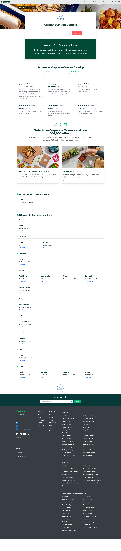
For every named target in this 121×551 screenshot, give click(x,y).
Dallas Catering (66, 413)
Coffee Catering (87, 494)
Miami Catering (66, 428)
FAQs (39, 410)
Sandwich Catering (88, 514)
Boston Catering (66, 416)
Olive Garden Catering (68, 458)
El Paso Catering (66, 445)
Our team (52, 420)
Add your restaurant (43, 407)
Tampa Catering (87, 422)
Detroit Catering (87, 433)
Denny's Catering (66, 478)
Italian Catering (66, 505)
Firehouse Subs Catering (69, 461)
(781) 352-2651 (25, 418)
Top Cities (65, 405)
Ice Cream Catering (67, 502)
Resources (41, 403)
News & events (53, 423)
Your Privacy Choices (21, 444)
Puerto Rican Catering (68, 514)
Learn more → (67, 181)
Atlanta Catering (87, 416)
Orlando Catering (88, 430)
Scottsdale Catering (88, 447)
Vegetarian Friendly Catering (70, 522)
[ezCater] (6, 2)
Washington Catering (89, 413)
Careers (51, 407)
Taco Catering (66, 519)
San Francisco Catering (89, 408)
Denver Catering (66, 425)
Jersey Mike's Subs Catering (91, 461)
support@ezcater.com (27, 421)
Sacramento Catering (68, 436)
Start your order (60, 389)
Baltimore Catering (67, 433)
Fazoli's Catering (66, 466)
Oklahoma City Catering (68, 447)
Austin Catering (66, 430)
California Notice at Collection (23, 437)
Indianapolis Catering (89, 445)
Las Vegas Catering (88, 436)
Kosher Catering (66, 508)
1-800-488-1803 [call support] (114, 2)
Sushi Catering (87, 517)
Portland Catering (67, 439)
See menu (77, 33)
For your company (63, 2)
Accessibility (19, 440)
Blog (50, 417)
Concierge (41, 417)
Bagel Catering (66, 488)
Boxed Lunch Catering (68, 491)
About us (86, 2)
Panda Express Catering (89, 464)
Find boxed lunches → (25, 181)
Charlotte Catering (88, 428)
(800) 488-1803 (25, 415)
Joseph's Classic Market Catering (71, 475)
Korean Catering (87, 505)
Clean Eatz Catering (67, 469)
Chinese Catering (67, 494)
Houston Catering (88, 425)
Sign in (105, 2)
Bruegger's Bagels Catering (90, 466)
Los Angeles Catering (68, 411)
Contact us (96, 2)
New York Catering (67, 408)
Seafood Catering (67, 517)
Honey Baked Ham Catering (70, 464)
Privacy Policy (19, 429)
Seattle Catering (87, 419)
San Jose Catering (88, 439)
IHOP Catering (87, 458)
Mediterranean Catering (89, 508)
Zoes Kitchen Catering (68, 472)
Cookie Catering (66, 497)
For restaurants (76, 2)
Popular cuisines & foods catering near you (74, 485)
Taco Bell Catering (88, 469)
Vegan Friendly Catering (90, 519)
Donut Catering (66, 500)
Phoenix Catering (67, 419)
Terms (17, 433)
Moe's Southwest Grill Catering (92, 472)
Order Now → (22, 205)
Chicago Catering (88, 411)
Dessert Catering (87, 497)
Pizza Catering (87, 511)
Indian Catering (87, 502)
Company (52, 403)
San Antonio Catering (89, 442)
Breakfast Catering (88, 491)
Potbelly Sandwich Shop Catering (92, 475)
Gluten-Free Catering (89, 500)
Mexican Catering (67, 511)
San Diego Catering (67, 442)
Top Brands (65, 455)
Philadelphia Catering (68, 422)
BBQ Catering (87, 488)
